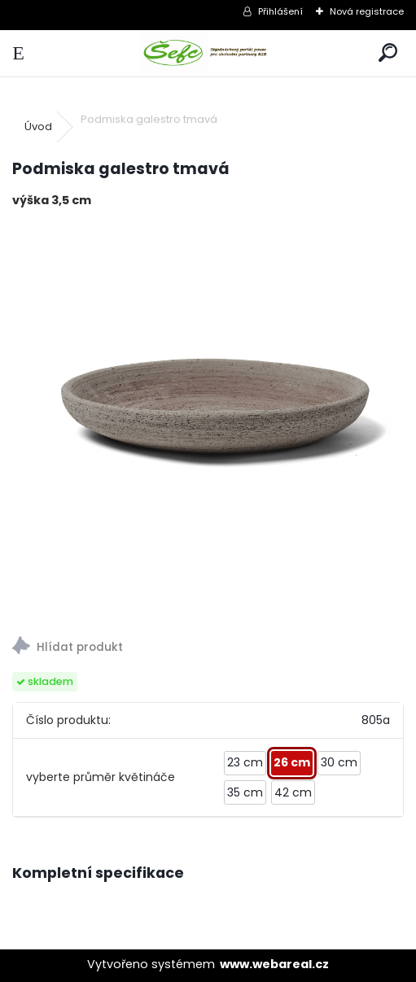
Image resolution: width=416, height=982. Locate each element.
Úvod (38, 126)
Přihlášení (280, 11)
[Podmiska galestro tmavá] (208, 417)
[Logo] (207, 53)
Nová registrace (367, 11)
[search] (388, 53)
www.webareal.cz (274, 964)
